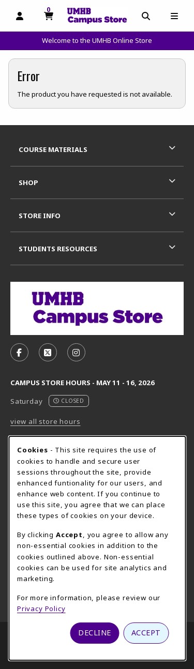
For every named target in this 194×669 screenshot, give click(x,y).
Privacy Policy (41, 608)
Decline (94, 632)
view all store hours (45, 421)
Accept (146, 632)
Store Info (40, 215)
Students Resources (58, 248)
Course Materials (53, 149)
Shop (28, 182)
